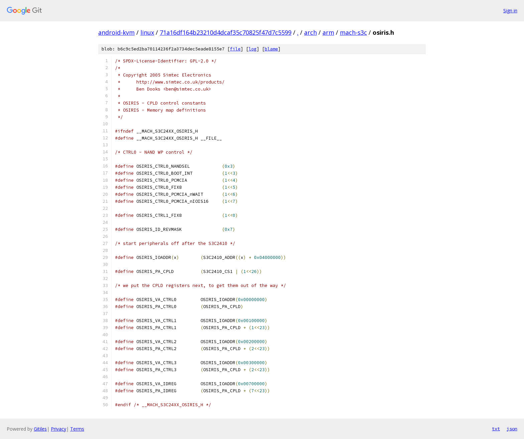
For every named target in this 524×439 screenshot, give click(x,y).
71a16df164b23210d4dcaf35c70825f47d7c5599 (225, 32)
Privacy (58, 429)
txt (496, 429)
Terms (77, 429)
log (253, 49)
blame (271, 49)
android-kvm (116, 32)
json (512, 429)
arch (310, 32)
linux (147, 32)
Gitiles (40, 429)
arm (328, 32)
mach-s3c (353, 32)
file (235, 49)
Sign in (510, 10)
